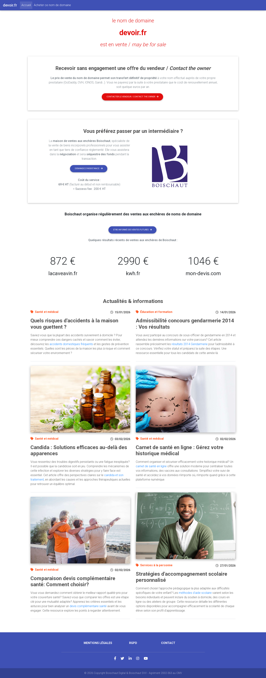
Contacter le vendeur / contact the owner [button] (132, 96)
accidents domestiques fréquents (71, 344)
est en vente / (133, 45)
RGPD (133, 643)
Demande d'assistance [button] (89, 168)
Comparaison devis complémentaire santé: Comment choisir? (72, 581)
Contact (168, 643)
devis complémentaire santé (88, 606)
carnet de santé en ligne (151, 466)
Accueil (26, 5)
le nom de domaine (133, 21)
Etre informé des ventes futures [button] (132, 230)
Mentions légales (98, 643)
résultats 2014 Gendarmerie (190, 344)
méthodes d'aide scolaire (195, 593)
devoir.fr (133, 32)
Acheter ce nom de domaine (52, 5)
